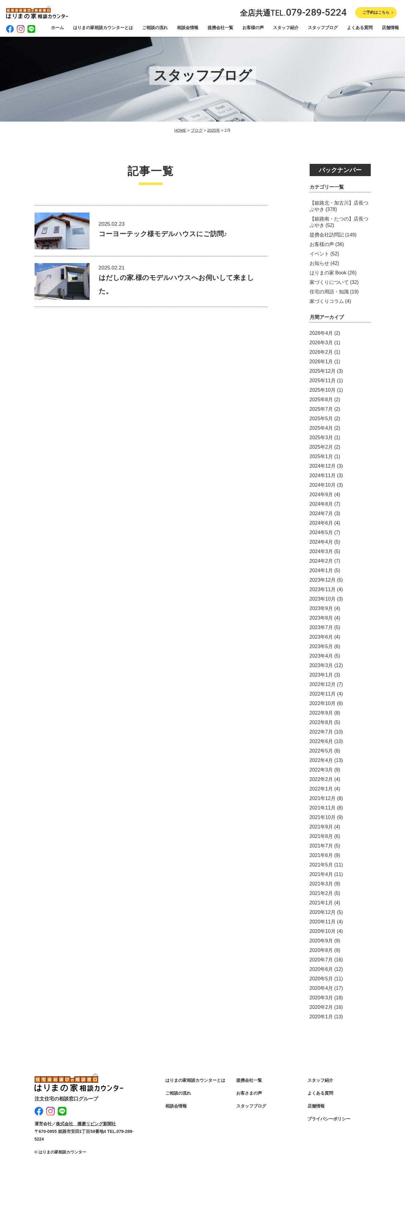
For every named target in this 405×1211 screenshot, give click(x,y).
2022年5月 (321, 750)
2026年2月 (321, 352)
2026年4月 (321, 333)
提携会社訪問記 (327, 234)
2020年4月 (321, 988)
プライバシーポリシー (328, 1118)
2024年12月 (323, 466)
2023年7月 (321, 627)
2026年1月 (321, 361)
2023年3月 (321, 665)
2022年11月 (323, 693)
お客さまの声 (249, 1093)
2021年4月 (321, 874)
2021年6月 (321, 855)
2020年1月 (321, 1016)
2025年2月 (321, 447)
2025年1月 (321, 456)
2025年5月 (321, 418)
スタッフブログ (323, 27)
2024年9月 (321, 494)
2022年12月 (323, 684)
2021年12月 (323, 798)
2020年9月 (321, 940)
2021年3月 (321, 883)
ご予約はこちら (376, 12)
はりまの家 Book (328, 272)
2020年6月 (321, 969)
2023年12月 (323, 580)
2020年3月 (321, 997)
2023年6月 (321, 636)
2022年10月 (323, 703)
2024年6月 (321, 523)
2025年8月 (321, 399)
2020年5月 (321, 978)
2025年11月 (323, 380)
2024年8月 (321, 504)
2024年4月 (321, 542)
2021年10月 (323, 817)
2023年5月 (321, 646)
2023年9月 (321, 608)
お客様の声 (253, 27)
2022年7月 (321, 731)
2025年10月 (323, 390)
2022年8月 (321, 722)
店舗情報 (390, 27)
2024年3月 (321, 551)
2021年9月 (321, 826)
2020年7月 (321, 959)
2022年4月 (321, 760)
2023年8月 (321, 618)
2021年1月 (321, 902)
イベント (319, 253)
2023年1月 (321, 674)
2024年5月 (321, 532)
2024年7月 (321, 513)
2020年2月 (321, 1007)
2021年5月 (321, 864)
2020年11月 (323, 921)
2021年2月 (321, 893)
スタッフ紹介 (286, 27)
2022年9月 (321, 712)
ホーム (57, 27)
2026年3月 (321, 342)
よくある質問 (360, 27)
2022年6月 (321, 741)
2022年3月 (321, 769)
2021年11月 (323, 807)
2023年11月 (323, 589)
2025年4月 (321, 428)
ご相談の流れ (155, 27)
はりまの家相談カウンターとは (103, 27)
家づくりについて (329, 282)
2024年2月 (321, 561)
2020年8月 (321, 950)
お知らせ (319, 263)
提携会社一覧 (220, 27)
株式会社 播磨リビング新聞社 (86, 1122)
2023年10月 (323, 599)
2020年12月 (323, 912)
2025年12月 (323, 371)
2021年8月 (321, 836)
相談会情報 (187, 27)
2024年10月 (323, 485)
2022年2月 (321, 779)
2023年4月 (321, 655)
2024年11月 (323, 475)
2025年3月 (321, 437)
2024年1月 (321, 570)
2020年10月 (323, 931)
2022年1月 (321, 788)
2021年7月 (321, 845)
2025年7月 (321, 409)
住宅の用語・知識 (329, 291)
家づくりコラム (327, 301)
